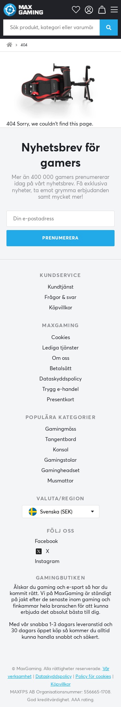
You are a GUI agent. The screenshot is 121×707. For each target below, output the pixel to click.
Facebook (46, 541)
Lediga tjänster (60, 347)
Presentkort (60, 399)
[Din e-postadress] (60, 219)
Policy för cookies (93, 676)
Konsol (60, 449)
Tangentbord (60, 439)
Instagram (47, 561)
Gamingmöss (60, 429)
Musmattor (60, 480)
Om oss (60, 358)
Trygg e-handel (60, 389)
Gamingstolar (60, 460)
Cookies (60, 337)
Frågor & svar (60, 297)
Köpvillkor (60, 307)
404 (24, 45)
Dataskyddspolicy (60, 378)
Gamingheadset (60, 470)
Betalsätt (61, 368)
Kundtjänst (61, 287)
